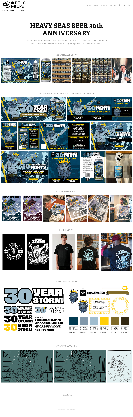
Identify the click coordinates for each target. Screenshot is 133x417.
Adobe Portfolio (70, 410)
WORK (89, 5)
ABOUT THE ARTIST (101, 5)
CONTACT (113, 5)
